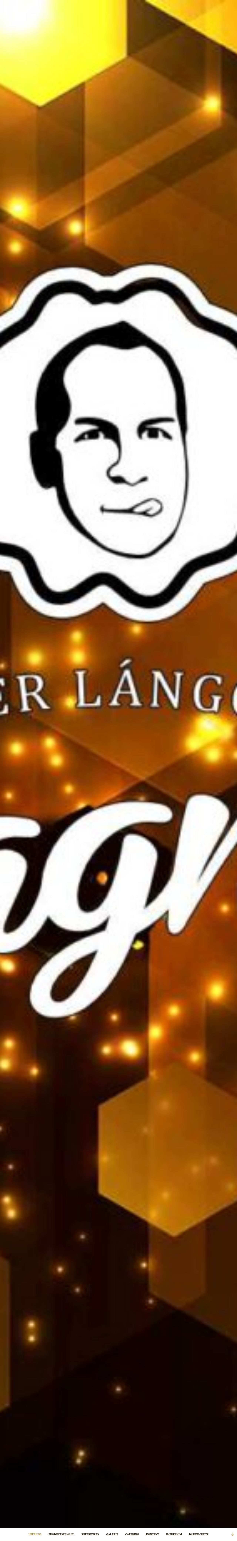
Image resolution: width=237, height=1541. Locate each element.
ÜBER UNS (35, 1534)
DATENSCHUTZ (199, 1534)
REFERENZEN (90, 1534)
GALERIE (112, 1534)
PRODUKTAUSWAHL (61, 1534)
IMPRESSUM (174, 1534)
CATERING (132, 1534)
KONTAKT (152, 1534)
